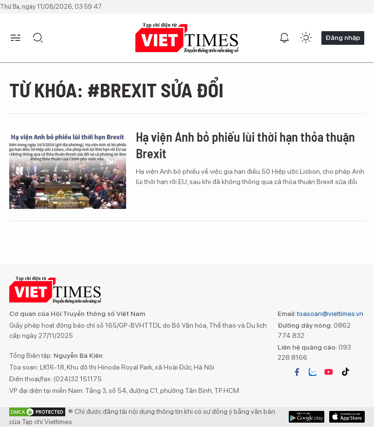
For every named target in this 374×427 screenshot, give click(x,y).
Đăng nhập (342, 37)
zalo (313, 372)
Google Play (347, 417)
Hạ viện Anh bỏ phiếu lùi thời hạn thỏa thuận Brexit (245, 145)
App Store (306, 417)
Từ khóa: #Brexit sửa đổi (116, 89)
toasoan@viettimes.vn (329, 313)
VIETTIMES (187, 38)
